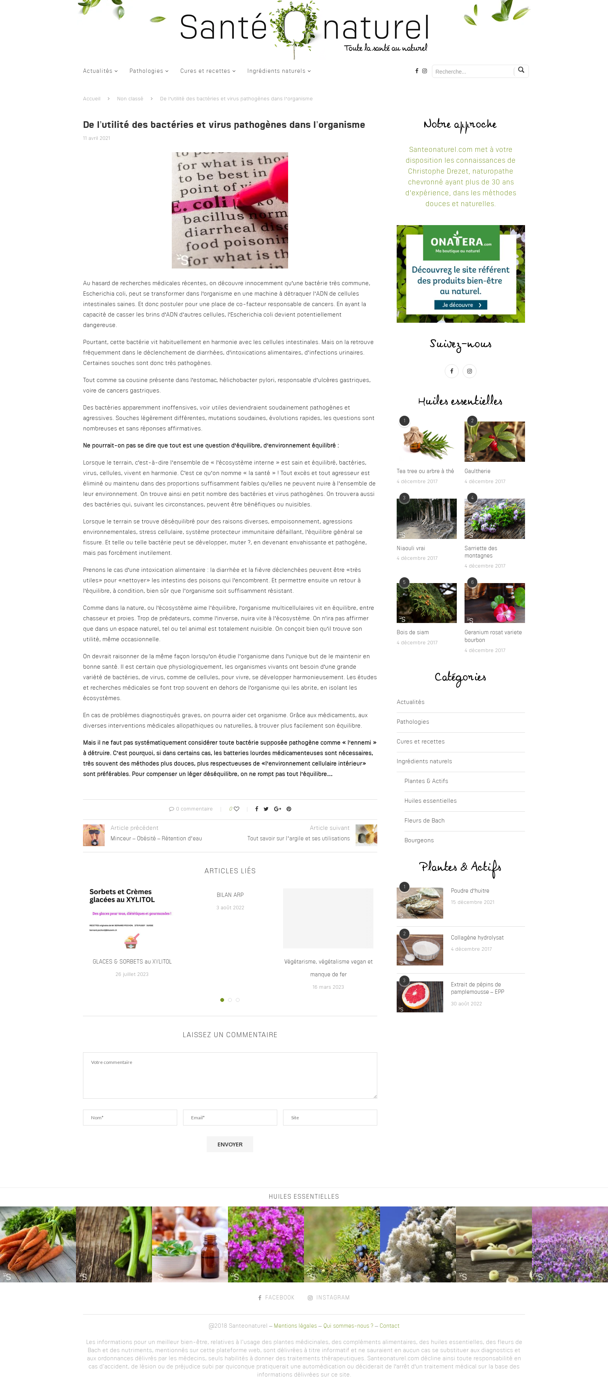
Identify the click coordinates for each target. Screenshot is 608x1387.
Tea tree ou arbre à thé (425, 471)
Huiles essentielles (430, 801)
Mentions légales (295, 1326)
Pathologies (146, 71)
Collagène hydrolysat (477, 938)
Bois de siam (413, 632)
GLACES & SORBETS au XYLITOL (132, 962)
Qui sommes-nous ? (348, 1326)
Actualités (97, 71)
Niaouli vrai (411, 548)
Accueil (91, 99)
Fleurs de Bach (424, 821)
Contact (389, 1326)
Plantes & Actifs (426, 782)
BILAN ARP (230, 895)
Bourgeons (419, 841)
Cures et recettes (205, 71)
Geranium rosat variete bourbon (493, 636)
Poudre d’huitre (470, 891)
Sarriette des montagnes (481, 552)
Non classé (130, 99)
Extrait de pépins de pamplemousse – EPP (477, 988)
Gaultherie (478, 471)
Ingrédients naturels (276, 71)
